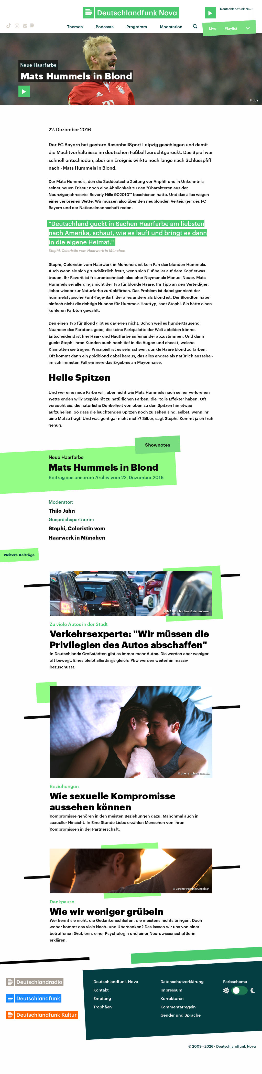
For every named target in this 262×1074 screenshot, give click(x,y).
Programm (136, 26)
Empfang (102, 998)
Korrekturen (172, 998)
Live (212, 28)
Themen (75, 26)
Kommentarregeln (178, 1006)
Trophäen (102, 1006)
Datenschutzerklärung (182, 981)
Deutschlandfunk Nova (115, 981)
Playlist (231, 28)
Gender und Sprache (180, 1015)
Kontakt (101, 989)
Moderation (171, 26)
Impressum (171, 989)
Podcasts (105, 26)
